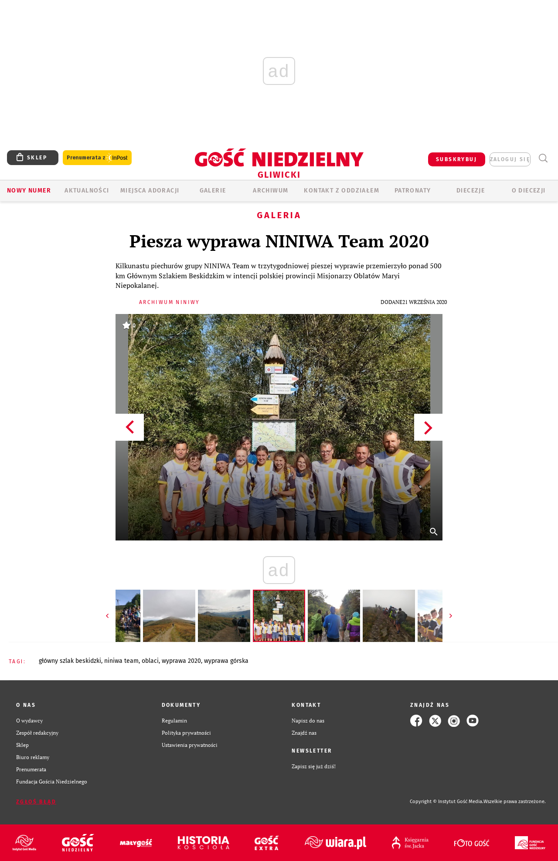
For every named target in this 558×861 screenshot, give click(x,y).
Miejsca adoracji (149, 190)
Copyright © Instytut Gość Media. (446, 801)
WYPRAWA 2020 (181, 661)
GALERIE (213, 190)
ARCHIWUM (270, 190)
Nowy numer (29, 190)
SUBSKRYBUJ (456, 159)
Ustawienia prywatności (190, 745)
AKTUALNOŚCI (87, 190)
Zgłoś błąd (36, 802)
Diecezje (470, 190)
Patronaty (413, 190)
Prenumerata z (97, 158)
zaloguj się (510, 159)
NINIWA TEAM (121, 661)
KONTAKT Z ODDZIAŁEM (341, 190)
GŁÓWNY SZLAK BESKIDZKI (70, 661)
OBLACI (150, 661)
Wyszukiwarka (543, 158)
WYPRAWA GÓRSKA (226, 661)
